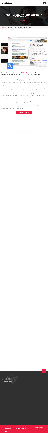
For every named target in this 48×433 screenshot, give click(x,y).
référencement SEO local (21, 72)
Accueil (2, 27)
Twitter (3, 397)
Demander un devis (24, 112)
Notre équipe (24, 154)
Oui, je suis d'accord (39, 427)
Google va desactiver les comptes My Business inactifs (19, 27)
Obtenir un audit (24, 132)
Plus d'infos (7, 431)
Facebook (4, 399)
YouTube (4, 401)
